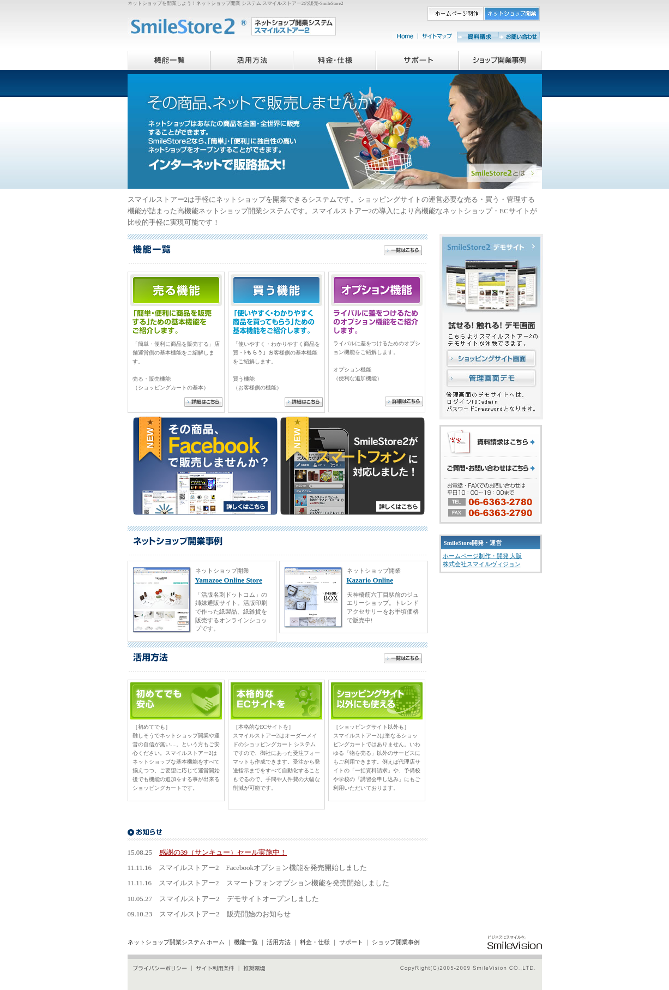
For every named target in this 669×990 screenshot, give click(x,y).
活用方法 (278, 942)
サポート (351, 942)
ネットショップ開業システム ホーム (176, 942)
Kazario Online (370, 580)
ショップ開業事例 (396, 942)
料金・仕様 (315, 942)
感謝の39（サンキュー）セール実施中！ (223, 852)
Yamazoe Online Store (228, 580)
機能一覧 (246, 942)
